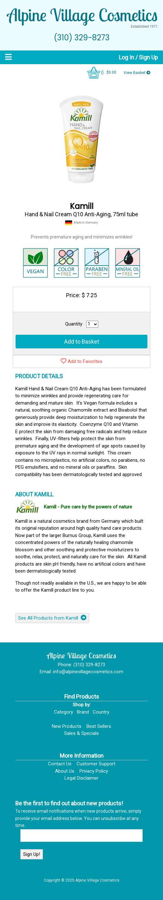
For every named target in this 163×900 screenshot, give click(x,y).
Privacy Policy (93, 771)
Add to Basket (81, 341)
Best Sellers (98, 726)
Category (63, 712)
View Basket (137, 73)
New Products (66, 726)
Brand (83, 712)
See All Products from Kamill (52, 618)
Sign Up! (31, 854)
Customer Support (96, 764)
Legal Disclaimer (81, 778)
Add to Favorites (81, 361)
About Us (64, 771)
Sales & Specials (81, 733)
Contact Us (59, 764)
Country (101, 712)
